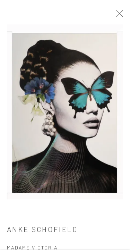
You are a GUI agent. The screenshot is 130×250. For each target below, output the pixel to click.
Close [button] (119, 15)
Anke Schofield (42, 231)
